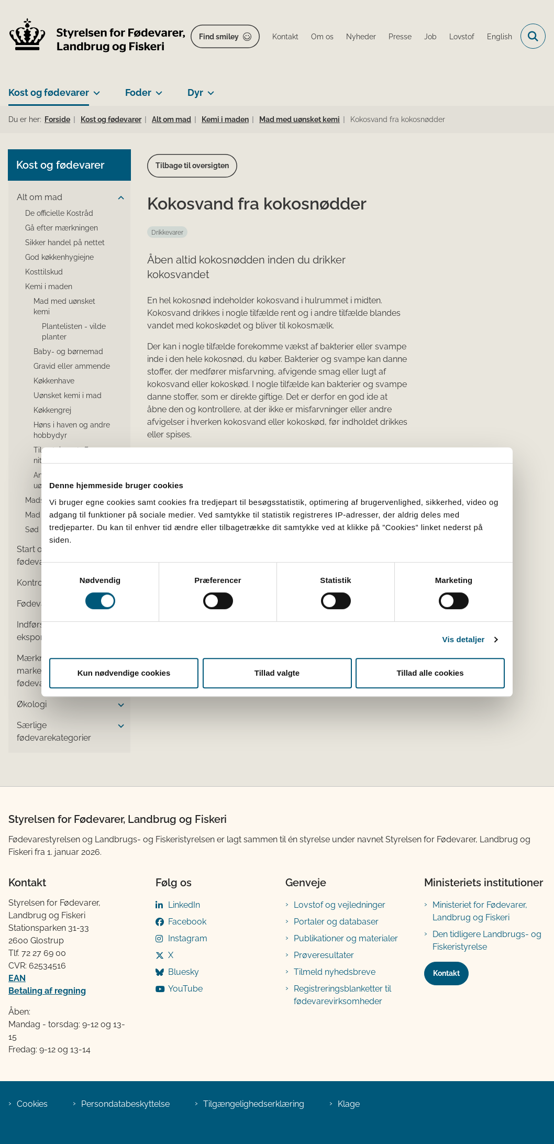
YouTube (185, 989)
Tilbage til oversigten (192, 165)
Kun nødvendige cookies (124, 672)
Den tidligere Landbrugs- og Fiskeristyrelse (487, 940)
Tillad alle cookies (429, 672)
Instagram (187, 938)
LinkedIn (184, 905)
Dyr (195, 92)
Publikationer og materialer (346, 938)
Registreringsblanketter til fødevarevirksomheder (342, 995)
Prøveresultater (324, 955)
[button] (118, 198)
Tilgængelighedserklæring (253, 1104)
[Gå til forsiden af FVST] (93, 36)
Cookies (32, 1104)
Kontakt (446, 973)
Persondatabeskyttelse (125, 1104)
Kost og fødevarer (48, 92)
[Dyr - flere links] (208, 88)
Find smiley (219, 36)
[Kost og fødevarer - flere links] (94, 88)
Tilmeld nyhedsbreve (334, 972)
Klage (349, 1104)
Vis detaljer (463, 639)
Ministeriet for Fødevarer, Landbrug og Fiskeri (480, 911)
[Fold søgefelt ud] (533, 36)
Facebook (187, 922)
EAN (17, 978)
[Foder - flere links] (156, 88)
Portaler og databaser (336, 922)
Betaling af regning (47, 991)
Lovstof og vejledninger (339, 905)
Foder (138, 92)
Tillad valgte (277, 672)
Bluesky (183, 972)
